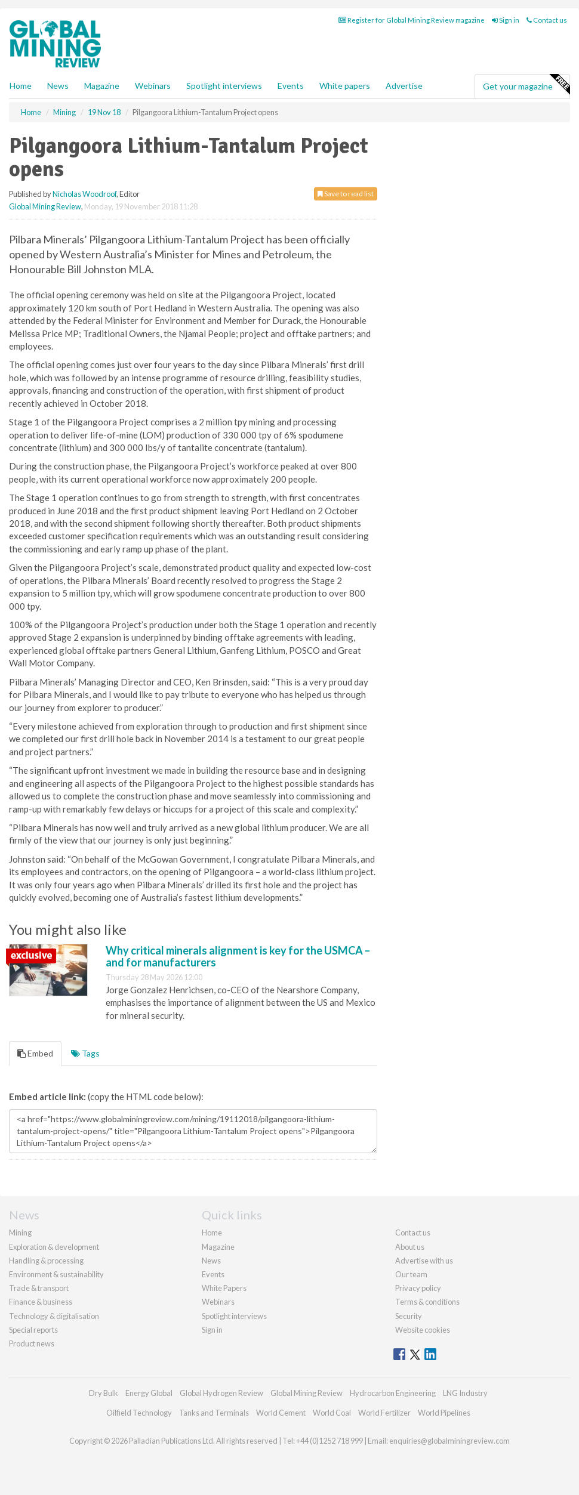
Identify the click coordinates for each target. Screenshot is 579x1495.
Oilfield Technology (139, 1412)
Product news (31, 1343)
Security (408, 1316)
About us (409, 1247)
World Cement (281, 1412)
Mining (20, 1232)
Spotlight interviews (224, 86)
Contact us (546, 20)
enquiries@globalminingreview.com (449, 1440)
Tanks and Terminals (214, 1412)
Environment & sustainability (56, 1274)
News (211, 1260)
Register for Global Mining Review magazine (411, 20)
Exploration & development (54, 1247)
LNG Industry (465, 1393)
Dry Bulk (103, 1393)
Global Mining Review (45, 206)
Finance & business (40, 1301)
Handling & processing (46, 1260)
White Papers (224, 1288)
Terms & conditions (427, 1301)
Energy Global (149, 1393)
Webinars (153, 86)
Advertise (404, 86)
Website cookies (422, 1330)
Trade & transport (39, 1288)
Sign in (505, 20)
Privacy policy (418, 1288)
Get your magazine (526, 85)
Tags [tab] (85, 1053)
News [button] (58, 86)
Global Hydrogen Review (221, 1393)
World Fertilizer (384, 1412)
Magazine (101, 86)
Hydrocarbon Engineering (393, 1393)
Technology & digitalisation (54, 1316)
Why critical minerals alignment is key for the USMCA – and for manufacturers (238, 956)
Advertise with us (424, 1260)
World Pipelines (444, 1412)
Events (291, 86)
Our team (411, 1274)
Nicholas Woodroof (84, 194)
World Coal (332, 1412)
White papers (344, 86)
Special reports (33, 1330)
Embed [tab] (35, 1053)
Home (21, 86)
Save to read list (346, 193)
